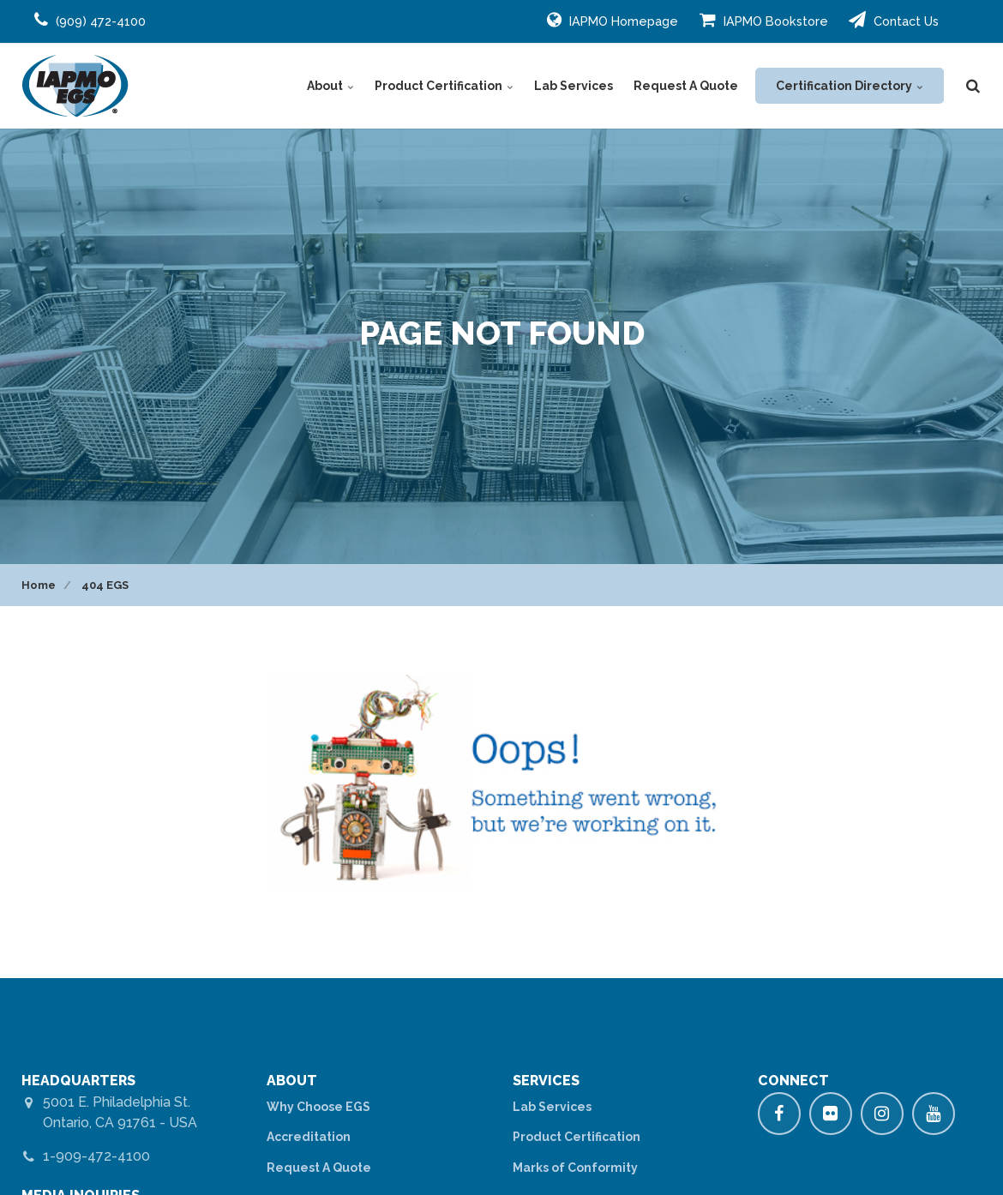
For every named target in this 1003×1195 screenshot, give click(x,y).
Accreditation (309, 1137)
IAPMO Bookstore (764, 19)
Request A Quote (686, 86)
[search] (973, 86)
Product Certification (444, 86)
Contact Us (894, 19)
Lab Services (573, 86)
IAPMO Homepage (612, 19)
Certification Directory (849, 86)
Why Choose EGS (318, 1107)
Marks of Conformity (575, 1167)
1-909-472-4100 (96, 1156)
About (330, 86)
